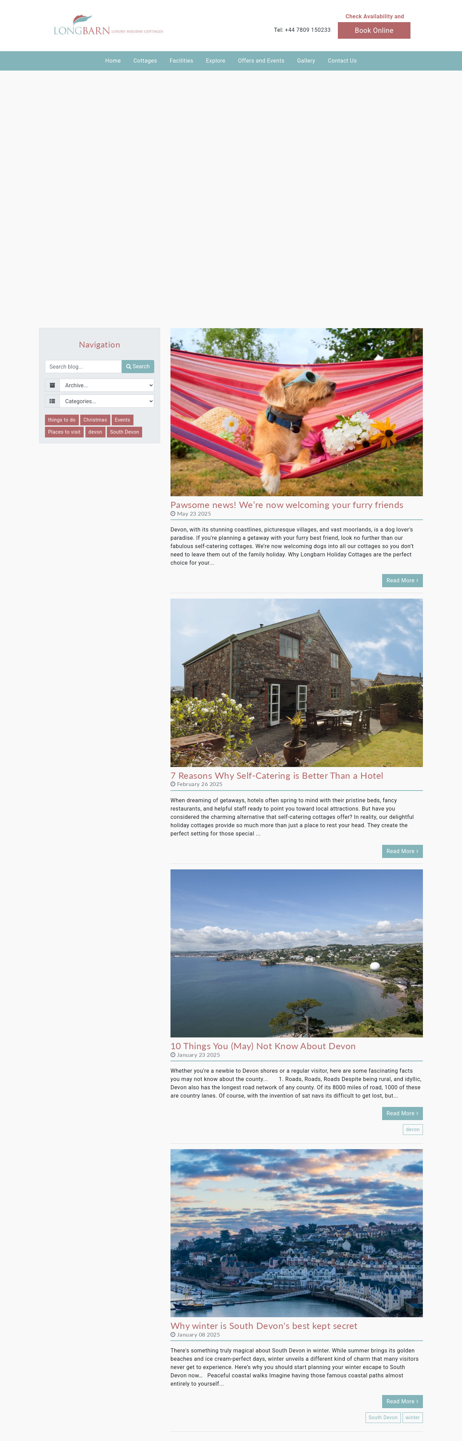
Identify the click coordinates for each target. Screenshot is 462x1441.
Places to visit (64, 432)
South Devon (124, 432)
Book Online (374, 30)
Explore (215, 60)
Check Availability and (374, 16)
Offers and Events (261, 60)
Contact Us (342, 60)
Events (122, 420)
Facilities (181, 60)
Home (113, 60)
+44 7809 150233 (308, 30)
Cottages (145, 60)
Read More (402, 580)
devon (95, 432)
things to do (62, 420)
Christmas (95, 420)
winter (413, 1417)
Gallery (306, 60)
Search (138, 366)
